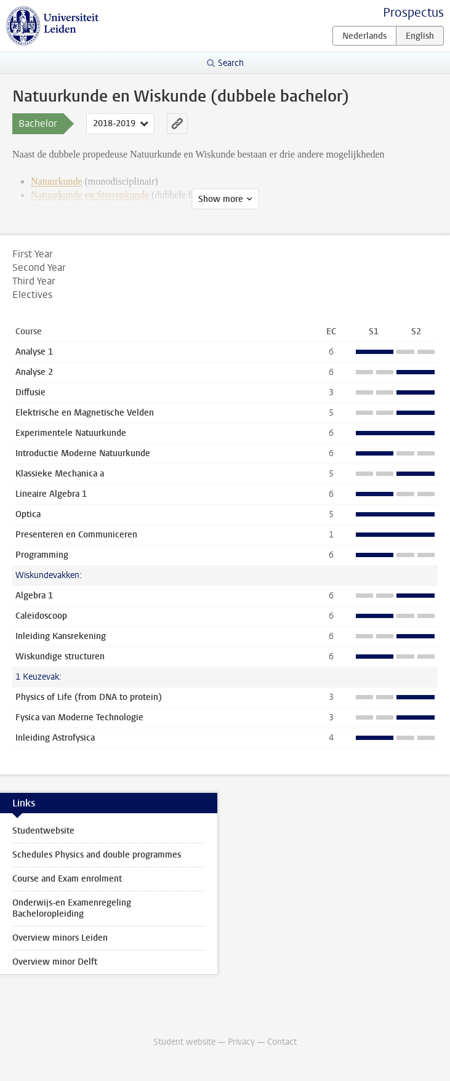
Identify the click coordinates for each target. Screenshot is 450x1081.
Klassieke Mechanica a (59, 474)
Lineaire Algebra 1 (51, 494)
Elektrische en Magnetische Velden (84, 413)
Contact (282, 1042)
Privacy (241, 1042)
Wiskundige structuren (60, 656)
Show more (220, 199)
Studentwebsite (43, 831)
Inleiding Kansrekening (60, 636)
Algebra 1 (34, 595)
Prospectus (413, 12)
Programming (41, 555)
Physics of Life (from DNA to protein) (88, 697)
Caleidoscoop (41, 616)
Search (231, 63)
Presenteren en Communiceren (76, 534)
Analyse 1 (34, 352)
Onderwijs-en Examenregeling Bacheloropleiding (71, 908)
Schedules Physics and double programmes (96, 855)
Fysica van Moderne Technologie (79, 717)
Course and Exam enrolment (67, 879)
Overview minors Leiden (60, 938)
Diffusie (30, 392)
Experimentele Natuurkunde (70, 433)
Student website (184, 1042)
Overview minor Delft (54, 962)
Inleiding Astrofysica (55, 738)
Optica (28, 514)
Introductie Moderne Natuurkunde (82, 453)
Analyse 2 (34, 372)
